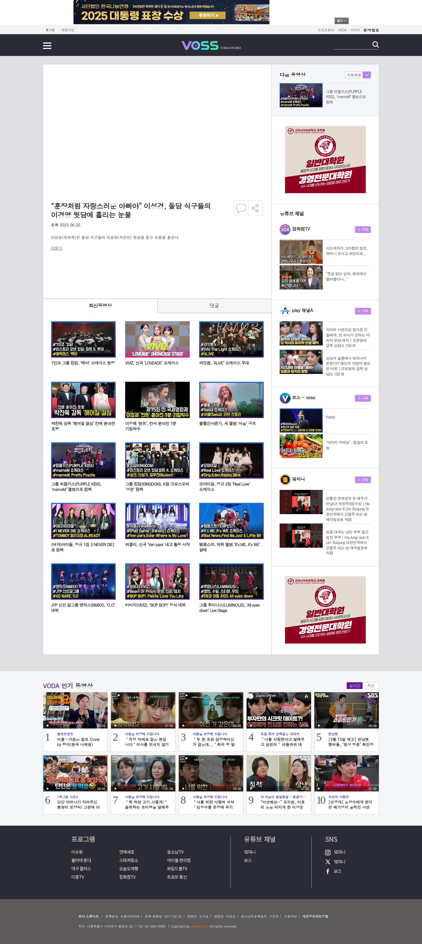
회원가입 (67, 29)
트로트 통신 (177, 877)
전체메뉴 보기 (47, 46)
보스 (248, 860)
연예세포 (126, 852)
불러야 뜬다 (81, 860)
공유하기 (255, 207)
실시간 (355, 685)
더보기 (56, 248)
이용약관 (290, 916)
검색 (375, 44)
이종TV (77, 877)
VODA (342, 29)
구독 (363, 229)
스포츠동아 (326, 29)
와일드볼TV (177, 868)
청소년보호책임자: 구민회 (260, 916)
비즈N (355, 29)
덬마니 (249, 852)
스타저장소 (128, 860)
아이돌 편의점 (179, 860)
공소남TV (175, 852)
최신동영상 (100, 305)
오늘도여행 (128, 868)
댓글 (214, 305)
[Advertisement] (149, 271)
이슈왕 (77, 852)
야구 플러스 (81, 868)
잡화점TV (127, 877)
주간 (370, 685)
